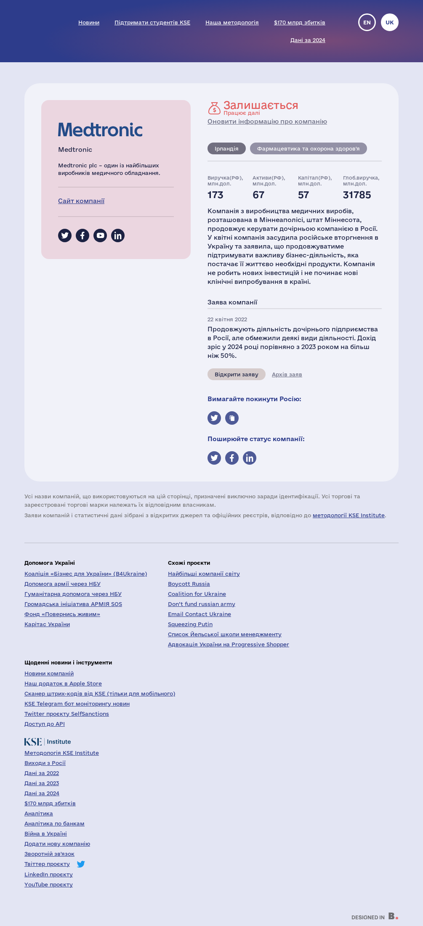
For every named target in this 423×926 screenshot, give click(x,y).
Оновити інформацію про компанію (267, 121)
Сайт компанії (81, 200)
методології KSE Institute (349, 515)
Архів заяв (287, 374)
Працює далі (260, 107)
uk (390, 22)
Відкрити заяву (236, 374)
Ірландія (227, 148)
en (367, 22)
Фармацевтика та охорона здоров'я (308, 148)
